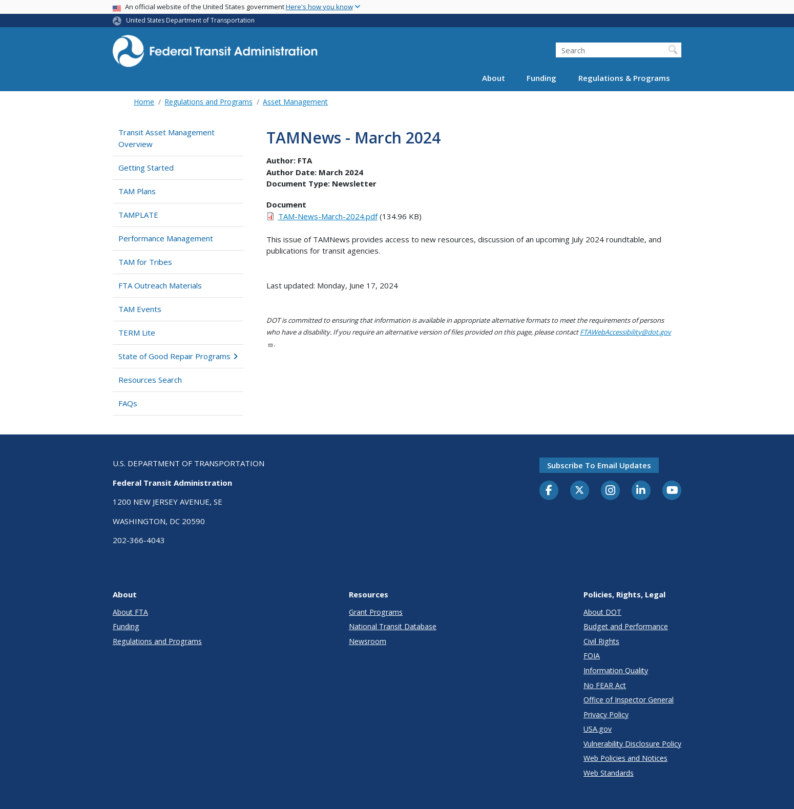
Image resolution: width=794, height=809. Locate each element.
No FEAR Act (604, 685)
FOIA (591, 655)
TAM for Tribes (145, 262)
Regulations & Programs (624, 78)
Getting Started (146, 167)
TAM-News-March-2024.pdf (328, 216)
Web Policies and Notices (625, 758)
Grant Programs (376, 612)
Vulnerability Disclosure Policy (632, 744)
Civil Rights (601, 641)
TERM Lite (136, 332)
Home (144, 102)
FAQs (127, 403)
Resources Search (150, 380)
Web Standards (608, 773)
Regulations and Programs (208, 102)
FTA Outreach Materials (160, 285)
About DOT (602, 612)
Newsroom (367, 641)
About (493, 78)
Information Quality (615, 670)
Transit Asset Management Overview (166, 138)
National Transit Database (392, 626)
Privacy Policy (606, 714)
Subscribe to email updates (599, 465)
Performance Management (165, 238)
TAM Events (139, 309)
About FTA (130, 612)
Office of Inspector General (628, 699)
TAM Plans (137, 191)
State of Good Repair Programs (178, 356)
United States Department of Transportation (190, 20)
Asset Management (295, 102)
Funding (541, 78)
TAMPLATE (138, 215)
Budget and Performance (625, 626)
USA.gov (597, 729)
